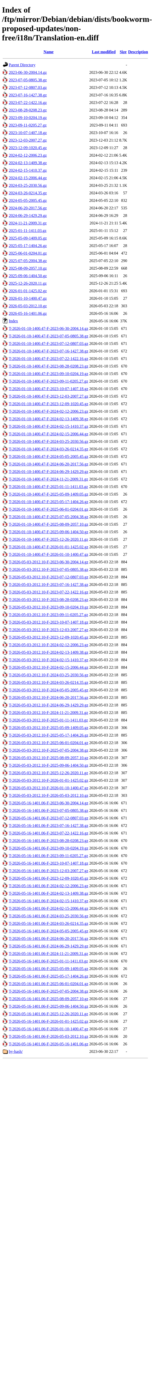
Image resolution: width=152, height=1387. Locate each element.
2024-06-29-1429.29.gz (28, 215)
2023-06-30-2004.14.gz (28, 72)
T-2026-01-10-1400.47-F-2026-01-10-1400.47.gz (48, 554)
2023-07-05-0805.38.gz (28, 80)
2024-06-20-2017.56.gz (28, 208)
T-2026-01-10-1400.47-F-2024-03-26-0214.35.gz (48, 449)
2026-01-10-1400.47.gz (28, 298)
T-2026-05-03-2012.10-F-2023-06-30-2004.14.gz (48, 562)
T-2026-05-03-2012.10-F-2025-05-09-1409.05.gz (48, 728)
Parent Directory (22, 65)
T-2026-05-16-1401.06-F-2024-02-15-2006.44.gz (48, 908)
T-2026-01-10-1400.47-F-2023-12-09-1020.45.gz (48, 404)
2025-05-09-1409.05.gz (28, 238)
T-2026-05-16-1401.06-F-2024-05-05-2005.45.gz (48, 931)
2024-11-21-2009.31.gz (28, 223)
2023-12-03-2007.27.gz (28, 140)
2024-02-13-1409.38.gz (28, 163)
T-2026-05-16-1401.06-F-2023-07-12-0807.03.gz (48, 818)
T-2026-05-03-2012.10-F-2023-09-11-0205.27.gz (48, 615)
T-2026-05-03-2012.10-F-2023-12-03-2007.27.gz (48, 630)
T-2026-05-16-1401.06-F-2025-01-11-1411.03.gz (48, 961)
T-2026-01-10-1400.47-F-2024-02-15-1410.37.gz (48, 426)
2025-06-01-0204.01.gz (28, 253)
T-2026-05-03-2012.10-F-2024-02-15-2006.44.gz (48, 667)
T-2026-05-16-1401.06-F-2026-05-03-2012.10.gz (48, 1036)
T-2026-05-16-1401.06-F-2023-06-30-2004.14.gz (48, 803)
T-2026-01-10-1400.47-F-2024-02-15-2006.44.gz (48, 434)
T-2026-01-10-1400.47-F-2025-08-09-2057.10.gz (48, 524)
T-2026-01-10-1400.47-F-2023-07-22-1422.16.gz (48, 358)
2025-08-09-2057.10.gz (28, 268)
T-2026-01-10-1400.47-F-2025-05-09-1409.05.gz (48, 494)
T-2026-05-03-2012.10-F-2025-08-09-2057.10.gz (48, 758)
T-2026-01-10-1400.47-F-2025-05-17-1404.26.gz (48, 502)
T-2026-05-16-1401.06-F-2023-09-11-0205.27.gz (48, 856)
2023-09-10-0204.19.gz (28, 117)
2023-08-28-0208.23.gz (28, 110)
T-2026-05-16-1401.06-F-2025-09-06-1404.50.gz (48, 1006)
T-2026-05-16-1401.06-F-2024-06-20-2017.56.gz (48, 938)
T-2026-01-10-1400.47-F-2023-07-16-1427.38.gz (48, 351)
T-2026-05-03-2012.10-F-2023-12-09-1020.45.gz (48, 637)
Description (138, 52)
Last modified (104, 52)
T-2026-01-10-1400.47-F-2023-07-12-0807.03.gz (48, 343)
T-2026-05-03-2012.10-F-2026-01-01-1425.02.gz (48, 780)
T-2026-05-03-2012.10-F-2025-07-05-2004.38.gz (48, 750)
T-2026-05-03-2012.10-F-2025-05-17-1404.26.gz (48, 735)
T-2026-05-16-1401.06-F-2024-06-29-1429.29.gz (48, 946)
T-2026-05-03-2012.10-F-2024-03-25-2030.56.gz (48, 675)
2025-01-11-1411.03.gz (27, 230)
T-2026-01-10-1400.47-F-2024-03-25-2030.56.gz (48, 441)
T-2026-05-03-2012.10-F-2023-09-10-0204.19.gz (48, 607)
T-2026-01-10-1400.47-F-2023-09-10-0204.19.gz (48, 374)
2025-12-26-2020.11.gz (28, 283)
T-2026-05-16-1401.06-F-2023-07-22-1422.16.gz (48, 833)
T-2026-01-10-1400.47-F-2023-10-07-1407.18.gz (48, 389)
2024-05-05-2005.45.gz (28, 200)
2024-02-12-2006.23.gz (28, 155)
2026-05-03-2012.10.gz (28, 306)
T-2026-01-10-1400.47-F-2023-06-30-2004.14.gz (48, 328)
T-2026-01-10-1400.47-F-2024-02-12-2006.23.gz (48, 411)
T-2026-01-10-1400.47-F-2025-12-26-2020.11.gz (48, 539)
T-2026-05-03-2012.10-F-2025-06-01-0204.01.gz (48, 743)
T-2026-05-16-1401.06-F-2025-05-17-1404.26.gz (48, 976)
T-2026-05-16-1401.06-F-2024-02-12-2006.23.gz (48, 886)
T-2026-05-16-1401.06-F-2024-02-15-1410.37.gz (48, 901)
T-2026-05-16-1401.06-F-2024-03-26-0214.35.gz (48, 923)
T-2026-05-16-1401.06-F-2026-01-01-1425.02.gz (48, 1021)
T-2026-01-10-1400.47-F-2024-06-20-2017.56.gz (48, 464)
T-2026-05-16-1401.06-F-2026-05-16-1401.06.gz (48, 1044)
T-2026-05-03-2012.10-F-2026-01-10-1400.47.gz (48, 788)
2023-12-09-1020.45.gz (28, 148)
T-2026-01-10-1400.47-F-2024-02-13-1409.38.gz (48, 419)
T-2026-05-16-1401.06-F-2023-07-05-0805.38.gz (48, 810)
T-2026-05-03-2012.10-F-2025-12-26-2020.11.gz (48, 773)
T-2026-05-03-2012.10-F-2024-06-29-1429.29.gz (48, 705)
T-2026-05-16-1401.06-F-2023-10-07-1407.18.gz (48, 863)
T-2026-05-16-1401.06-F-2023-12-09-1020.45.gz (48, 878)
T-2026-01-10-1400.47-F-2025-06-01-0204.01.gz (48, 509)
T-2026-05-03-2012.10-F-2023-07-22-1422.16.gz (48, 592)
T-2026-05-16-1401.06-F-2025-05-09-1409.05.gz (48, 969)
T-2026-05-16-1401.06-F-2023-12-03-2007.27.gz (48, 871)
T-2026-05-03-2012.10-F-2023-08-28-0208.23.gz (48, 599)
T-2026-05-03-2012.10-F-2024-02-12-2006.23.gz (48, 645)
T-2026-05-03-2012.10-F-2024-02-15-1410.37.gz (48, 660)
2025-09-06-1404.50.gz (28, 276)
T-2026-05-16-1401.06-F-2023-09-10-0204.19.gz (48, 848)
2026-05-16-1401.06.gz (28, 313)
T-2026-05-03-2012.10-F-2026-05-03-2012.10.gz (48, 795)
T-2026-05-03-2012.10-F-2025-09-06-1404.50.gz (48, 765)
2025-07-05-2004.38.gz (28, 261)
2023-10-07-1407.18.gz (28, 133)
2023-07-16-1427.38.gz (28, 95)
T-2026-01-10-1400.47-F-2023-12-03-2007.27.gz (48, 396)
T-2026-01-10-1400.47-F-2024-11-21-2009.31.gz (48, 479)
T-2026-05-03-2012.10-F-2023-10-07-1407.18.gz (48, 622)
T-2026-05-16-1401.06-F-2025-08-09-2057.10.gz (48, 999)
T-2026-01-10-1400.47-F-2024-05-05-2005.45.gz (48, 456)
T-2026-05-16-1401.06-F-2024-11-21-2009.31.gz (48, 953)
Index (13, 321)
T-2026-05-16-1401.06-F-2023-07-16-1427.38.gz (48, 825)
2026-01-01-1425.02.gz (28, 291)
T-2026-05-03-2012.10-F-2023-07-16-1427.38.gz (48, 584)
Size (123, 52)
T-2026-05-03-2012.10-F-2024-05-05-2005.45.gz (48, 690)
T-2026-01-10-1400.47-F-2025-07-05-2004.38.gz (48, 517)
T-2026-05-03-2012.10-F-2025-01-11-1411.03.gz (48, 720)
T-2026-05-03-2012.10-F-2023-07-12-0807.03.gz (48, 577)
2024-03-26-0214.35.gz (28, 193)
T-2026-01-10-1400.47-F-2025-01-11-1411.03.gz (48, 487)
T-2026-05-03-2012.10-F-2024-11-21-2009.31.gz (48, 712)
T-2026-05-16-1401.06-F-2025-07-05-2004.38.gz (48, 991)
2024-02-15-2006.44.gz (28, 178)
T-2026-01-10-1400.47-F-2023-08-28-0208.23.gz (48, 366)
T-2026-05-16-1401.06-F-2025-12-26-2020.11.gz (48, 1014)
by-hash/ (16, 1051)
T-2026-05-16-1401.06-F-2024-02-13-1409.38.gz (48, 893)
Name (48, 52)
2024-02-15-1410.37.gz (28, 170)
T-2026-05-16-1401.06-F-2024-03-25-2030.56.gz (48, 916)
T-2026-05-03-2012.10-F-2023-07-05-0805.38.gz (48, 569)
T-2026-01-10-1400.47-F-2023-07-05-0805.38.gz (48, 336)
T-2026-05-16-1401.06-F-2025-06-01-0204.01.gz (48, 984)
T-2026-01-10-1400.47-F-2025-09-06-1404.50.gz (48, 532)
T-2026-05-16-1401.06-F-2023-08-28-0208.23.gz (48, 840)
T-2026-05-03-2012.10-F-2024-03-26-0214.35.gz (48, 682)
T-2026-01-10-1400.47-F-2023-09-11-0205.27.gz (48, 381)
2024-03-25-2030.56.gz (28, 185)
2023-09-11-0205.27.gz (28, 125)
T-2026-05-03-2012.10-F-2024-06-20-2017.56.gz (48, 697)
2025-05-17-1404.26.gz (28, 246)
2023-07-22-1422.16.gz (28, 102)
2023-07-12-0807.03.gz (28, 87)
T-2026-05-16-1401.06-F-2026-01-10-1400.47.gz (48, 1029)
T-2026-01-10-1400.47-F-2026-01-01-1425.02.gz (48, 547)
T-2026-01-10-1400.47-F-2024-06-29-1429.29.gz (48, 471)
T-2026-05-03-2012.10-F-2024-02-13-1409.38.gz (48, 652)
